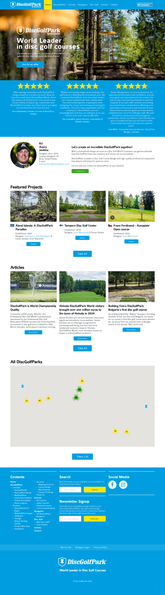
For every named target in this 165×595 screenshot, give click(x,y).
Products (16, 505)
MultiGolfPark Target (23, 513)
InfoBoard (18, 516)
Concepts (16, 487)
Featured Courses (43, 505)
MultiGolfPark (20, 495)
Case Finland (41, 524)
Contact (114, 5)
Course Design (44, 487)
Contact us (80, 171)
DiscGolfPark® (20, 490)
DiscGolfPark (59, 4)
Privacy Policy (100, 547)
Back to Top (66, 547)
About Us (40, 495)
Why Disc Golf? (43, 522)
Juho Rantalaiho (43, 236)
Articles (104, 4)
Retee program (20, 503)
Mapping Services (46, 484)
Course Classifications (45, 508)
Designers (83, 4)
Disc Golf (94, 4)
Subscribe (94, 519)
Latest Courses (42, 503)
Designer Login (82, 547)
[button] (22, 387)
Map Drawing (44, 489)
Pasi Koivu (30, 236)
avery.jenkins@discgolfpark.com (54, 164)
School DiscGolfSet (22, 500)
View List (82, 456)
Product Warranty (22, 526)
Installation (19, 529)
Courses (72, 4)
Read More (33, 332)
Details (33, 244)
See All (82, 253)
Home (47, 5)
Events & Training (45, 492)
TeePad (17, 523)
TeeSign (17, 518)
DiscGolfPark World (22, 493)
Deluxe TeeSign (21, 521)
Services (40, 482)
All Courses (41, 500)
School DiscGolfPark (23, 498)
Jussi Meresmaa (81, 232)
